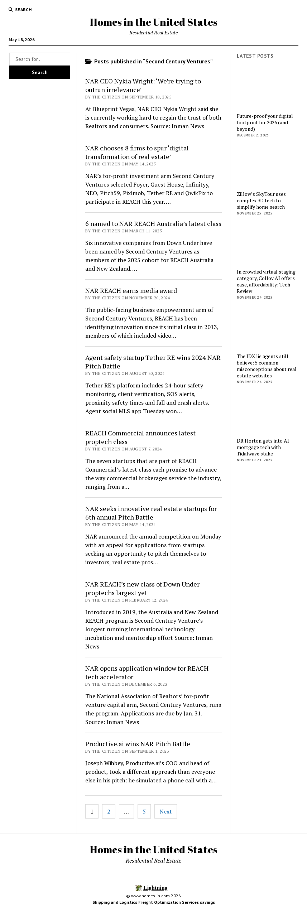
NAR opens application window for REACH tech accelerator (146, 672)
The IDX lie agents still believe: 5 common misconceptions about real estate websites (267, 366)
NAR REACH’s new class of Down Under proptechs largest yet (142, 588)
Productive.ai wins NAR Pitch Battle (137, 743)
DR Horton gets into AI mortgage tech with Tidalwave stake (263, 447)
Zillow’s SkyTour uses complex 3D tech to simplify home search (261, 200)
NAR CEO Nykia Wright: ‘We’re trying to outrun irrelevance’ (143, 85)
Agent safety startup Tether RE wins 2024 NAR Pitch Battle (153, 361)
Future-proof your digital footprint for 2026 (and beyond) (265, 122)
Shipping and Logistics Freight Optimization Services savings (153, 902)
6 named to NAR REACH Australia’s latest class (153, 223)
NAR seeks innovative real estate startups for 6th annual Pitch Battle (151, 512)
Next (165, 811)
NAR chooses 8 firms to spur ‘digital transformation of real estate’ (137, 152)
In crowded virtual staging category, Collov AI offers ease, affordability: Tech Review (266, 281)
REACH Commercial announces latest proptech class (140, 437)
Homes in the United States (153, 22)
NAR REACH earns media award (131, 290)
